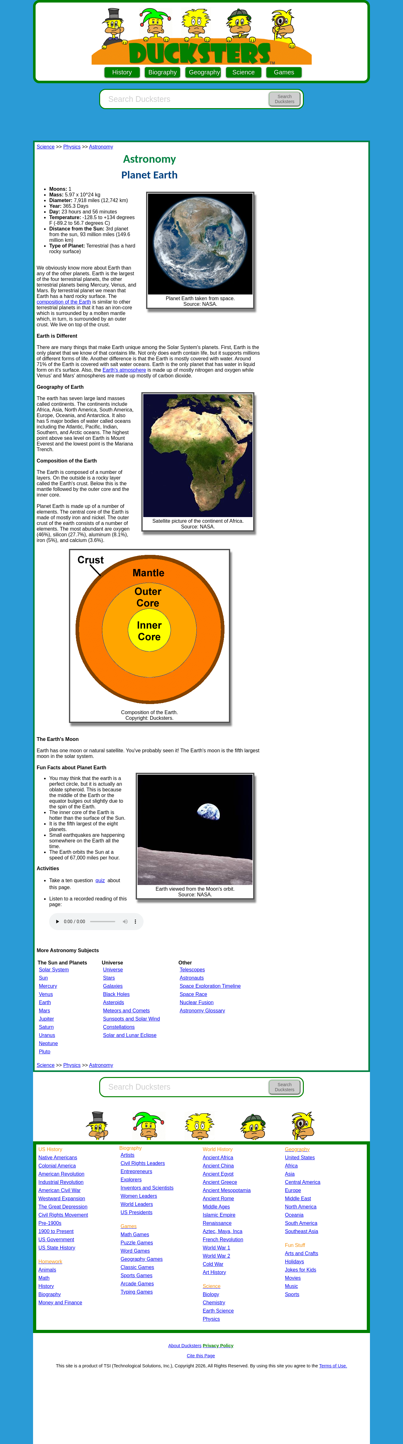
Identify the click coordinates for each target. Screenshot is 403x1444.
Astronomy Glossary (202, 1010)
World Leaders (137, 1204)
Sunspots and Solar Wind (131, 1019)
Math (43, 1278)
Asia (290, 1174)
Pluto (44, 1051)
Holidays (294, 1261)
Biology (211, 1294)
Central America (303, 1182)
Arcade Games (137, 1283)
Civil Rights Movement (63, 1215)
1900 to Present (56, 1231)
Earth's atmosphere (124, 370)
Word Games (135, 1251)
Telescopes (192, 969)
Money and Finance (60, 1302)
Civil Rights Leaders (143, 1163)
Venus (46, 994)
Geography (204, 72)
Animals (47, 1269)
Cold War (213, 1264)
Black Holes (116, 994)
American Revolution (61, 1174)
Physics (72, 146)
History (122, 72)
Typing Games (137, 1292)
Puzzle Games (137, 1242)
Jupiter (46, 1019)
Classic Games (137, 1267)
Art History (214, 1272)
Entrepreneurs (136, 1171)
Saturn (46, 1027)
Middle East (298, 1198)
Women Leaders (139, 1196)
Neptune (48, 1043)
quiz (100, 880)
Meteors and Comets (126, 1010)
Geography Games (142, 1259)
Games (284, 72)
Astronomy (101, 146)
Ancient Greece (220, 1182)
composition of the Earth (64, 302)
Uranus (47, 1035)
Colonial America (57, 1165)
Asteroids (113, 1002)
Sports (292, 1294)
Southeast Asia (301, 1231)
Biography (162, 72)
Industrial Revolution (60, 1182)
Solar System (54, 969)
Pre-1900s (49, 1223)
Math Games (135, 1234)
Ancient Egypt (218, 1174)
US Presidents (136, 1212)
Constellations (119, 1027)
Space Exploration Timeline (210, 986)
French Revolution (223, 1239)
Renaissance (217, 1223)
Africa (291, 1165)
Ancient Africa (218, 1157)
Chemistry (214, 1302)
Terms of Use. (333, 1365)
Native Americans (57, 1157)
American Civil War (59, 1190)
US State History (56, 1247)
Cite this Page (201, 1355)
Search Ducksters (284, 99)
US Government (56, 1239)
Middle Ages (216, 1206)
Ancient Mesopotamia (227, 1190)
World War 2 (216, 1256)
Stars (109, 978)
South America (301, 1223)
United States (300, 1157)
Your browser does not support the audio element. (96, 921)
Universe (113, 969)
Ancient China (218, 1165)
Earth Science (218, 1310)
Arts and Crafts (301, 1253)
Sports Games (136, 1275)
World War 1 (216, 1247)
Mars (44, 1010)
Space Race (193, 994)
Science (243, 72)
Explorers (131, 1179)
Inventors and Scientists (147, 1188)
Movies (293, 1278)
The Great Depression (63, 1206)
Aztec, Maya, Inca (222, 1231)
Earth (45, 1002)
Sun (43, 978)
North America (300, 1206)
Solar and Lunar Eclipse (129, 1035)
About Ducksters (185, 1345)
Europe (293, 1190)
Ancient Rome (218, 1198)
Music (291, 1286)
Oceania (294, 1215)
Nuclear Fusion (197, 1002)
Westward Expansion (61, 1198)
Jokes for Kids (300, 1269)
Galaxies (112, 986)
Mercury (48, 986)
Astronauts (192, 978)
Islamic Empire (219, 1215)
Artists (127, 1155)
